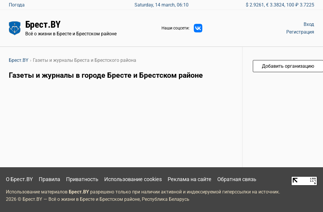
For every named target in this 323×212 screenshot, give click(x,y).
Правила (49, 179)
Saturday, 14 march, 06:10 (161, 5)
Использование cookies (133, 179)
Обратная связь (236, 179)
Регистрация (300, 32)
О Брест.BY (19, 179)
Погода (17, 5)
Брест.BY (42, 24)
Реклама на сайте (189, 179)
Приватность (82, 179)
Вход (309, 24)
